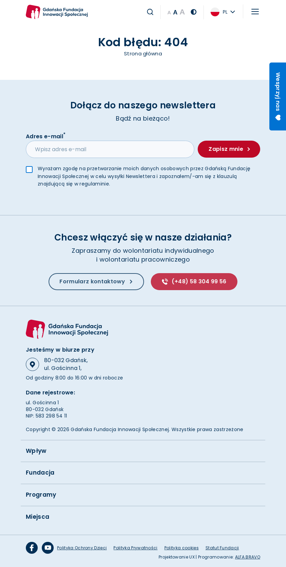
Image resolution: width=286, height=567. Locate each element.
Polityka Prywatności (135, 548)
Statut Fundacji (222, 548)
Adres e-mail (46, 136)
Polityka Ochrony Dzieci (82, 548)
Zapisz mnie (229, 149)
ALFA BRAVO (247, 557)
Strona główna (143, 53)
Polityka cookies (181, 548)
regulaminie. (94, 184)
